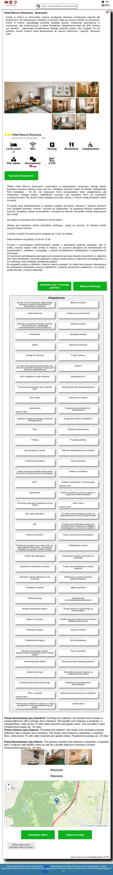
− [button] (9, 789)
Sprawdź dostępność (21, 175)
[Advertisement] (56, 58)
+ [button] (9, 785)
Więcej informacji (90, 286)
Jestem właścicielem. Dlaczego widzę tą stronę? (21, 846)
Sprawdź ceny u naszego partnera (54, 286)
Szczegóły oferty (38, 835)
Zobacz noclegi (75, 835)
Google (47, 866)
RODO (44, 872)
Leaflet (90, 826)
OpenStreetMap (102, 826)
